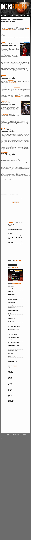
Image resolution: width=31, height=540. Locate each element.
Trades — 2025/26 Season (11, 358)
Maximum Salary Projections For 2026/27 (13, 329)
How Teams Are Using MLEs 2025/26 (13, 323)
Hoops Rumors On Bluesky (12, 315)
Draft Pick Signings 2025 (11, 302)
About (8, 15)
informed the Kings (11, 80)
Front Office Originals (11, 286)
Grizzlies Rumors (10, 373)
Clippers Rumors (10, 372)
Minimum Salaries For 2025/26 (12, 331)
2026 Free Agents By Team (11, 291)
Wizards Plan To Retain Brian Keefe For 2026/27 (14, 231)
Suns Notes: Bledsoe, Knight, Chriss (6, 198)
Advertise (16, 15)
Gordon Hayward (5, 101)
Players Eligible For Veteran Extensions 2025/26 (14, 339)
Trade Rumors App (10, 353)
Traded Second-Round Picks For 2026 (13, 356)
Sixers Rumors (10, 394)
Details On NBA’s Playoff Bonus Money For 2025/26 (15, 229)
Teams (5, 15)
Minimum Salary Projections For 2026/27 (13, 332)
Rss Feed (24, 438)
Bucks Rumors (10, 367)
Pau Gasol (4, 128)
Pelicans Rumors (10, 389)
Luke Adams (4, 24)
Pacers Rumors (10, 388)
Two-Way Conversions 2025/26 (12, 361)
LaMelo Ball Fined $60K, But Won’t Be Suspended (15, 240)
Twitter (24, 436)
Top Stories (11, 222)
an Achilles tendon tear (17, 87)
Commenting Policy (15, 437)
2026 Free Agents (10, 289)
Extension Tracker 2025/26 (11, 305)
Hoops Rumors (3, 4)
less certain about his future (13, 82)
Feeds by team (7, 437)
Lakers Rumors (10, 382)
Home (2, 15)
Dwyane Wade (4, 42)
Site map (7, 435)
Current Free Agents (11, 288)
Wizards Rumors (10, 402)
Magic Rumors (10, 383)
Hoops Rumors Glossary (11, 313)
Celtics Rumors (10, 371)
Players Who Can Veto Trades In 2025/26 (13, 340)
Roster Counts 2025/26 (11, 348)
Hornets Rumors (10, 377)
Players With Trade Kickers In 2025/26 (13, 342)
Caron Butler (11, 29)
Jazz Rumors (10, 378)
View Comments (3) (15, 202)
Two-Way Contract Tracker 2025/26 (13, 359)
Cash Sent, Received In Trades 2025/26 (13, 297)
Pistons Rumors (10, 390)
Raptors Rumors (10, 391)
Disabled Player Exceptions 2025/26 (13, 299)
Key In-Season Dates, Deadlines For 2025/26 (14, 326)
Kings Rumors (10, 379)
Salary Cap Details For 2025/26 (12, 350)
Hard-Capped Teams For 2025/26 (12, 307)
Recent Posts (19, 222)
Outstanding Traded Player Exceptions (13, 337)
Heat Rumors (10, 376)
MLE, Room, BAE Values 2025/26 (12, 334)
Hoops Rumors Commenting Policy (13, 310)
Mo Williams (6, 29)
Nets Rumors (10, 385)
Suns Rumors (10, 396)
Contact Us (12, 16)
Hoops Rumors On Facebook (12, 316)
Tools (24, 15)
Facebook (24, 437)
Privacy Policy (16, 438)
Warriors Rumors (10, 401)
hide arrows (2, 438)
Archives (20, 15)
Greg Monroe (4, 152)
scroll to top (28, 438)
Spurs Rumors (10, 395)
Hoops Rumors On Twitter (11, 318)
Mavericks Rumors (10, 384)
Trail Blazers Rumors (11, 400)
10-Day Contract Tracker (11, 294)
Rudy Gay (3, 75)
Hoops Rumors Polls (11, 321)
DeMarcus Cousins (17, 96)
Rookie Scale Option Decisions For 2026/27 (14, 345)
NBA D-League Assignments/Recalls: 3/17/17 (24, 198)
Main (15, 197)
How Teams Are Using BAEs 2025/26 (13, 324)
